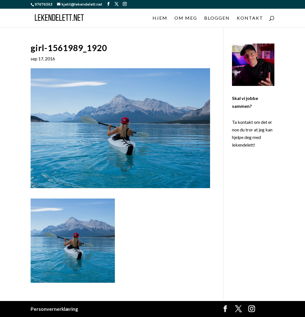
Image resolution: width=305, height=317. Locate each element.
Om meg (185, 18)
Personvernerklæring (54, 309)
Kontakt (250, 18)
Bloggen (217, 18)
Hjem (159, 18)
